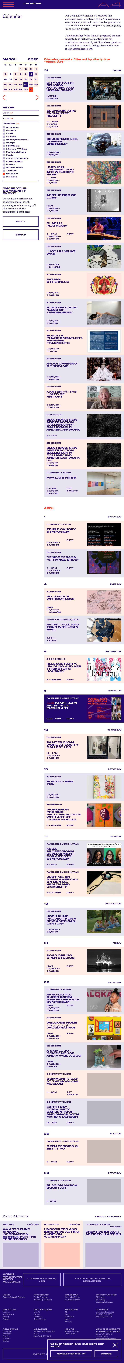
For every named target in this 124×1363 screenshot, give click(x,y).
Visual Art (11, 173)
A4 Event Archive (72, 1300)
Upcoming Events (72, 1297)
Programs (41, 1295)
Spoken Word (14, 167)
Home (6, 1295)
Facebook (7, 1334)
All (66, 1312)
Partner (37, 1314)
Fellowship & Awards (43, 1300)
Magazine (71, 1309)
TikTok (6, 1341)
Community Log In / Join (41, 1280)
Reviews (68, 1322)
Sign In (20, 222)
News (67, 1319)
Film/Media (12, 146)
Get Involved (43, 1309)
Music (9, 155)
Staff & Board (8, 1314)
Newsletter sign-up (71, 1354)
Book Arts (11, 127)
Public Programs (41, 1297)
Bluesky (6, 1336)
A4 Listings (100, 1300)
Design (10, 143)
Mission (6, 1312)
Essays (67, 1314)
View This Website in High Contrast (108, 1330)
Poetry (9, 164)
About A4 (9, 1309)
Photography (13, 161)
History (6, 1317)
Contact (6, 1319)
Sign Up (20, 235)
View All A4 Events (108, 1216)
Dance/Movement (16, 140)
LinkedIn (7, 1339)
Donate (37, 1312)
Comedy (10, 130)
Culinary (10, 136)
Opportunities (106, 1295)
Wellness (11, 177)
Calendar (32, 4)
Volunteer (38, 1317)
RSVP (70, 234)
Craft (9, 133)
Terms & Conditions (104, 1334)
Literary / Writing (16, 149)
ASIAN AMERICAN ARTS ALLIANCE (12, 1278)
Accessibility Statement (106, 1339)
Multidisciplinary (15, 152)
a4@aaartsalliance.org (79, 49)
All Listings (100, 1297)
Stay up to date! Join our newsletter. (92, 1280)
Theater (10, 170)
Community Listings (104, 1302)
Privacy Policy (102, 1336)
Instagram (7, 1331)
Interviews (69, 1317)
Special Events (40, 1319)
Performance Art (16, 158)
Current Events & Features (14, 1297)
